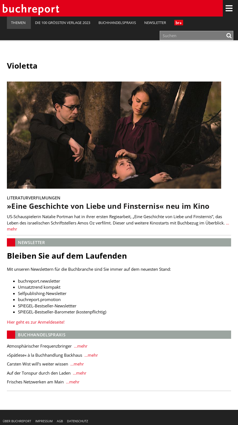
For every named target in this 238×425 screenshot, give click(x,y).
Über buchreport (17, 421)
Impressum (44, 421)
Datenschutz (77, 421)
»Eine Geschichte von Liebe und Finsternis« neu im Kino (108, 206)
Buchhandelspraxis (117, 22)
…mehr (80, 346)
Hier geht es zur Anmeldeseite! (36, 322)
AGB (60, 421)
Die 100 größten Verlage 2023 (62, 22)
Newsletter (155, 22)
